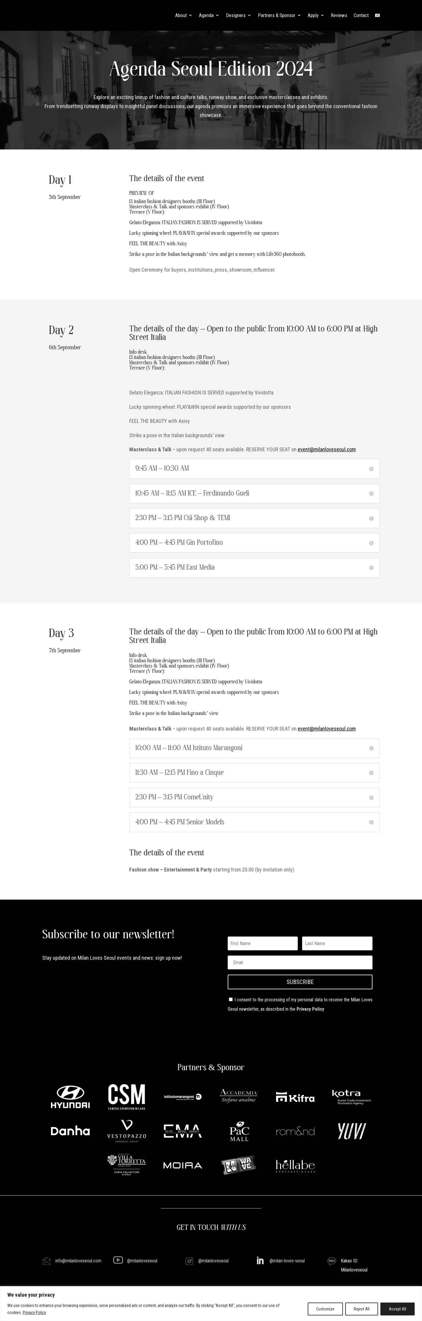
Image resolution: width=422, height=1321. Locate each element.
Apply (313, 15)
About (181, 15)
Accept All (397, 1309)
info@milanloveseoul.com (78, 1261)
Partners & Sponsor (276, 15)
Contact (361, 15)
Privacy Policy (34, 1312)
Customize (325, 1309)
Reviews (339, 15)
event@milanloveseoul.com (327, 449)
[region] (211, 1303)
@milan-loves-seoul (287, 1261)
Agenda (206, 15)
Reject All (362, 1309)
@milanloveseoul (142, 1261)
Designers (236, 15)
